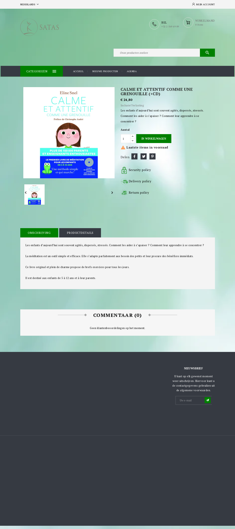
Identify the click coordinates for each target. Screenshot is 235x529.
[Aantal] (125, 142)
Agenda (132, 74)
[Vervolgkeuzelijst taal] (30, 4)
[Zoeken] (164, 54)
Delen (134, 160)
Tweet (144, 160)
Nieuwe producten (105, 74)
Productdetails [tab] (78, 236)
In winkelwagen (154, 142)
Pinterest (152, 160)
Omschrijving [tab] (38, 236)
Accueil (78, 74)
